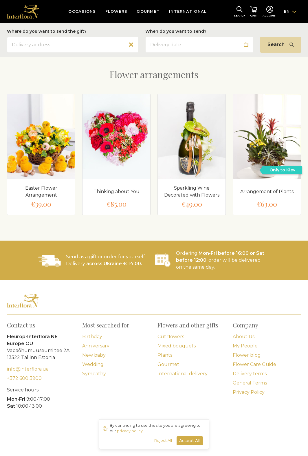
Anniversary (95, 346)
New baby (94, 355)
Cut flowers (170, 336)
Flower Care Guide (254, 364)
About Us (243, 336)
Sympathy (94, 373)
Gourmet (168, 364)
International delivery (182, 373)
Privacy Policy (249, 392)
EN (287, 11)
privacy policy (130, 431)
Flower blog (247, 355)
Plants (164, 355)
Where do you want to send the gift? (47, 31)
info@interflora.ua (28, 369)
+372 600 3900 (24, 378)
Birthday (92, 336)
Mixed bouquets (176, 346)
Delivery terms (250, 373)
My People (245, 346)
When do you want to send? (175, 31)
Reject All (163, 440)
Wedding (93, 364)
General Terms (250, 383)
